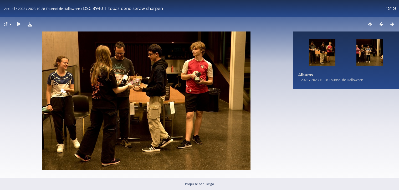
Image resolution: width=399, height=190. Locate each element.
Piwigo (209, 184)
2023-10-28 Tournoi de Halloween (54, 8)
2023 (21, 8)
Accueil (9, 8)
